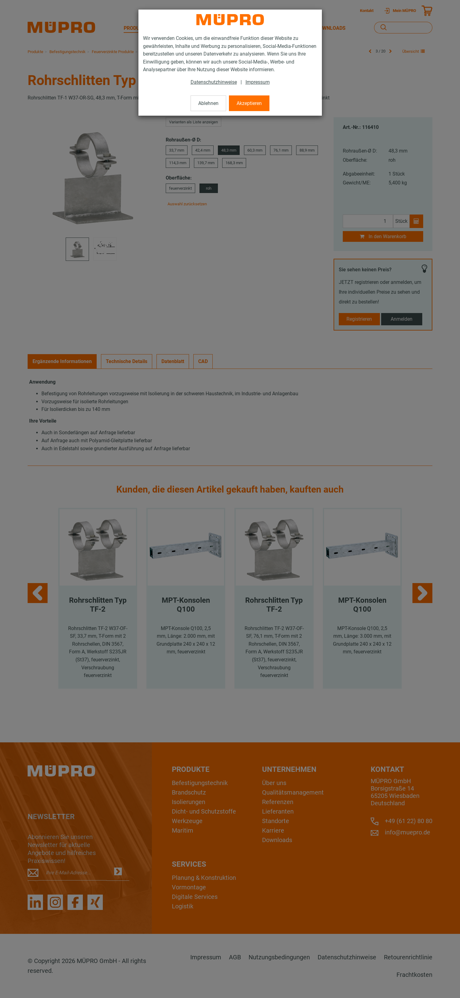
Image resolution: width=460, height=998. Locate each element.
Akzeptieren (249, 103)
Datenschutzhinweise (214, 82)
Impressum (257, 82)
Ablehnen (208, 103)
